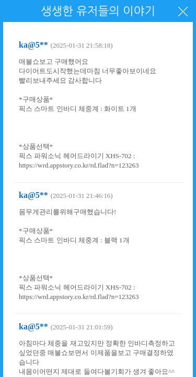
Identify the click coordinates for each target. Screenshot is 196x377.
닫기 (183, 11)
